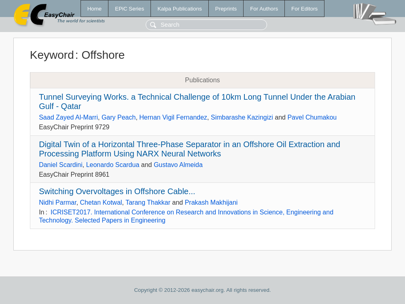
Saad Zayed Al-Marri (68, 117)
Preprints (226, 9)
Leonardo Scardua (113, 164)
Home (94, 9)
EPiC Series (129, 9)
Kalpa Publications (179, 9)
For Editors (304, 9)
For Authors (264, 9)
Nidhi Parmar (57, 202)
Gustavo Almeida (178, 164)
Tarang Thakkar (147, 202)
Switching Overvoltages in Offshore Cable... (117, 191)
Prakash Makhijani (211, 202)
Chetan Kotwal (101, 202)
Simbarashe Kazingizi (242, 117)
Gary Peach (119, 117)
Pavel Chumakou (312, 117)
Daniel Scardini (61, 164)
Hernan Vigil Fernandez (173, 117)
